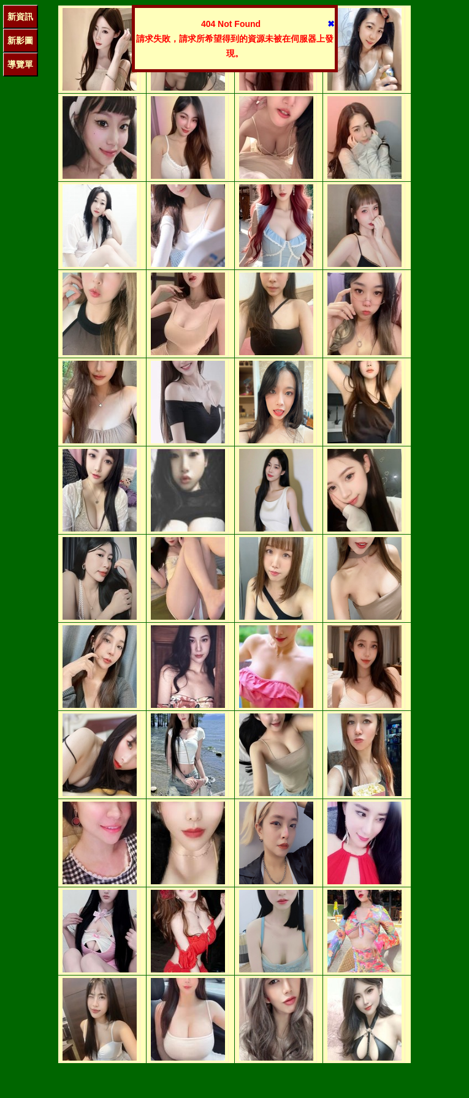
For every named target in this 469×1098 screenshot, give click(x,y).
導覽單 (20, 64)
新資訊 (20, 16)
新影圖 (20, 40)
